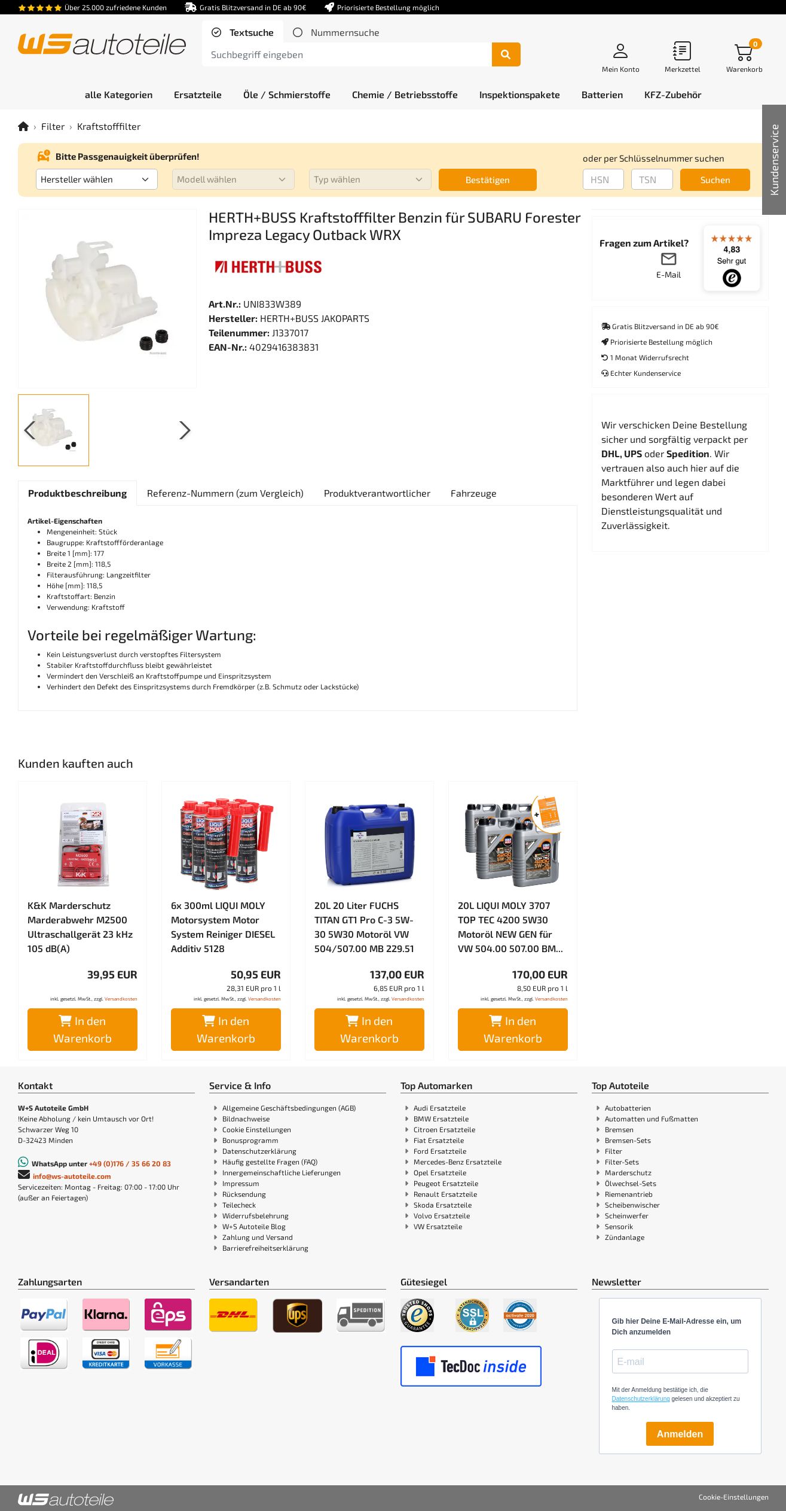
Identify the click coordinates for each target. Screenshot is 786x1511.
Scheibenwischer (632, 1204)
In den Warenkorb (82, 1029)
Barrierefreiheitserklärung (265, 1248)
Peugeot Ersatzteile (446, 1183)
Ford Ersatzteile (440, 1151)
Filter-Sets (622, 1161)
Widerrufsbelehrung (255, 1215)
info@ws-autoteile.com (72, 1176)
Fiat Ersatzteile (439, 1140)
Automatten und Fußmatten (651, 1118)
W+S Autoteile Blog (254, 1226)
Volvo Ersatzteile (442, 1215)
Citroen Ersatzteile (444, 1129)
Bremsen (619, 1129)
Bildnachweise (246, 1118)
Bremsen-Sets (628, 1140)
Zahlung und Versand (257, 1237)
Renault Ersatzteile (445, 1194)
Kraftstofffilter (108, 126)
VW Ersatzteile (438, 1226)
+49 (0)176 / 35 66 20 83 (130, 1163)
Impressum (240, 1183)
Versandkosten (121, 999)
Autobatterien (628, 1107)
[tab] (242, 32)
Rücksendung (244, 1194)
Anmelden (680, 1434)
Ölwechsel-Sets (630, 1183)
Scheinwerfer (627, 1215)
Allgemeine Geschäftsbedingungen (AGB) (289, 1107)
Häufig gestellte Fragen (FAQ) (269, 1161)
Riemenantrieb (629, 1194)
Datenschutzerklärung (259, 1151)
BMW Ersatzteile (441, 1118)
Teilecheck (239, 1204)
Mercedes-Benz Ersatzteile (457, 1161)
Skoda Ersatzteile (443, 1204)
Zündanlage (624, 1237)
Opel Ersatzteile (440, 1172)
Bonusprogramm (250, 1140)
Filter (53, 126)
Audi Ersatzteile (440, 1107)
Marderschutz (628, 1172)
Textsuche (250, 32)
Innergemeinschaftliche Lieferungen (281, 1172)
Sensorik (619, 1226)
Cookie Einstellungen (256, 1129)
